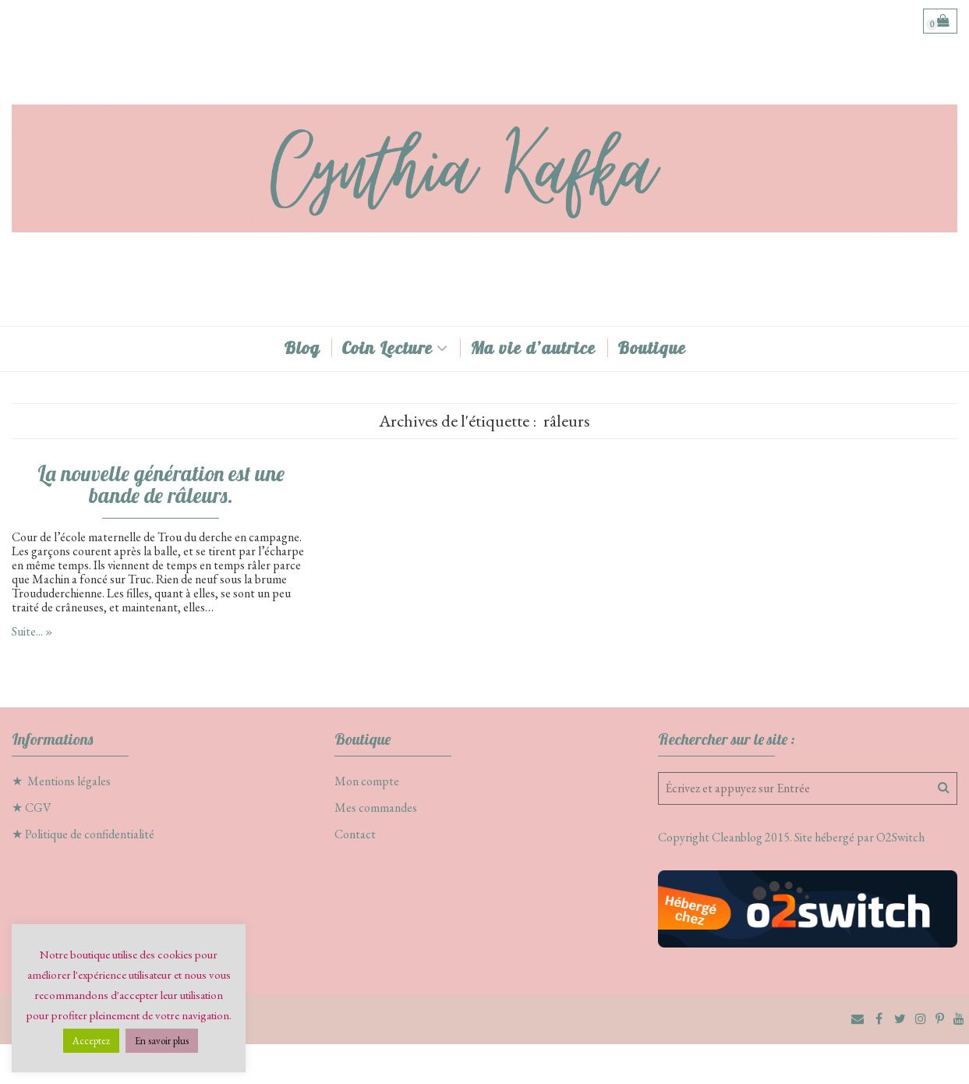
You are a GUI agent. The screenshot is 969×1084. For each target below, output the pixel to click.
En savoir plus (162, 1040)
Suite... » (32, 631)
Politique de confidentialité (89, 834)
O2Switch (900, 837)
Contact (355, 834)
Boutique (651, 347)
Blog (302, 347)
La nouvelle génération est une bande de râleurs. (161, 484)
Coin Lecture (387, 347)
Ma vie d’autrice (533, 347)
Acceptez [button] (91, 1040)
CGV (38, 807)
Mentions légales (69, 781)
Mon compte (366, 781)
